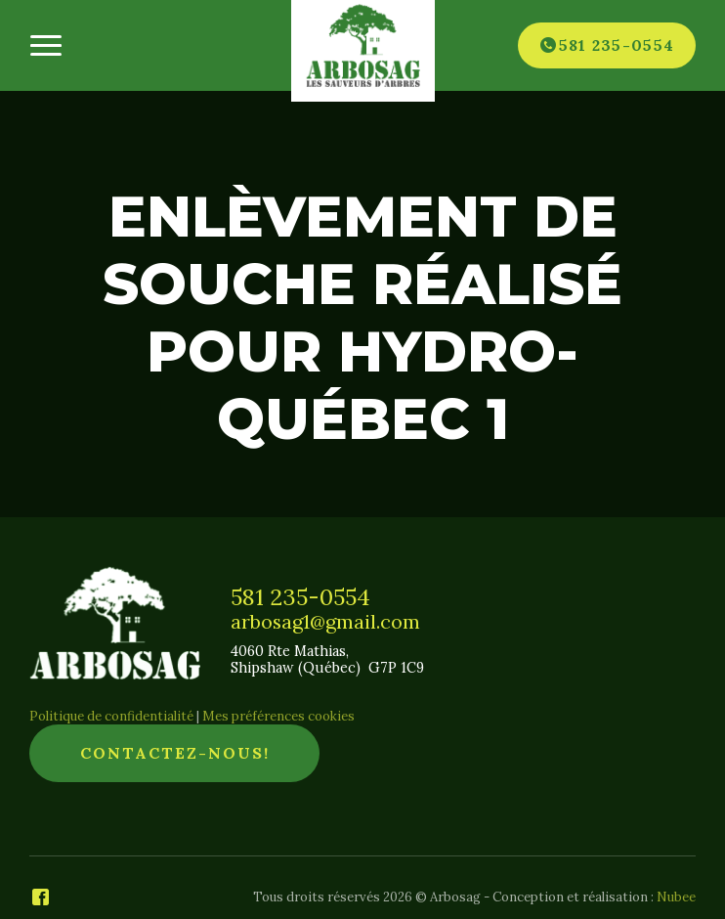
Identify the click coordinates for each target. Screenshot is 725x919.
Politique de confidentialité (111, 716)
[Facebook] (41, 897)
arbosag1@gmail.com (325, 622)
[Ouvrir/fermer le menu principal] (45, 45)
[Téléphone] (607, 44)
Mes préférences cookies (278, 716)
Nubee (676, 897)
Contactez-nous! (175, 753)
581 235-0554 (300, 596)
